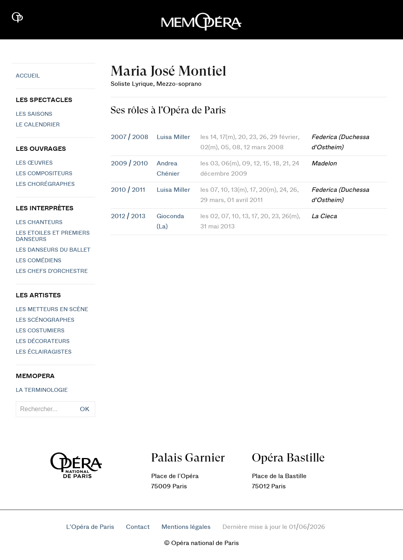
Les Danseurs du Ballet (53, 250)
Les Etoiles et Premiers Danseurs (53, 236)
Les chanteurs (39, 222)
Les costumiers (40, 331)
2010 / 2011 (128, 190)
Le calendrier (38, 125)
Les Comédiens (38, 260)
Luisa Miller (173, 137)
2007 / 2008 (129, 137)
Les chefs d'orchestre (52, 271)
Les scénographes (45, 320)
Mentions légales (186, 527)
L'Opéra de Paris (90, 527)
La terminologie (42, 390)
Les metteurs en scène (52, 309)
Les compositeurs (44, 173)
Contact (138, 527)
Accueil (28, 76)
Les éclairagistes (44, 352)
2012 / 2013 (128, 216)
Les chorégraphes (45, 184)
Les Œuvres (34, 163)
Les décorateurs (43, 341)
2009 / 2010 (129, 163)
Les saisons (34, 114)
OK (84, 409)
